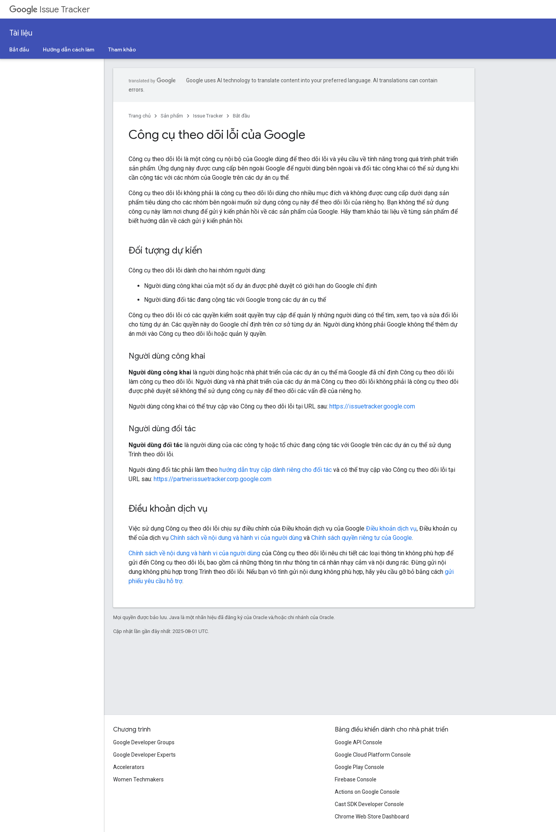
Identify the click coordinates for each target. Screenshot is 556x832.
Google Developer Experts (144, 755)
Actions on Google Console (367, 792)
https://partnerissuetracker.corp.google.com (212, 479)
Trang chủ (140, 116)
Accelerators (128, 767)
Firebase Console (355, 779)
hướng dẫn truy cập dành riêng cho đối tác (275, 469)
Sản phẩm (172, 116)
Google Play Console (359, 767)
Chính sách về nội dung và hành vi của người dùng (236, 537)
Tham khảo (122, 49)
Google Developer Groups (144, 742)
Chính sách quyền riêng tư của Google (361, 537)
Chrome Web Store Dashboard (372, 816)
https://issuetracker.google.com (372, 406)
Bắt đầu (19, 49)
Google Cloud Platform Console (373, 755)
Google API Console (358, 742)
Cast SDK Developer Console (369, 804)
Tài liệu (20, 33)
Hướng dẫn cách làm (68, 49)
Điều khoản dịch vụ (391, 528)
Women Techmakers (138, 779)
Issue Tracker (49, 9)
